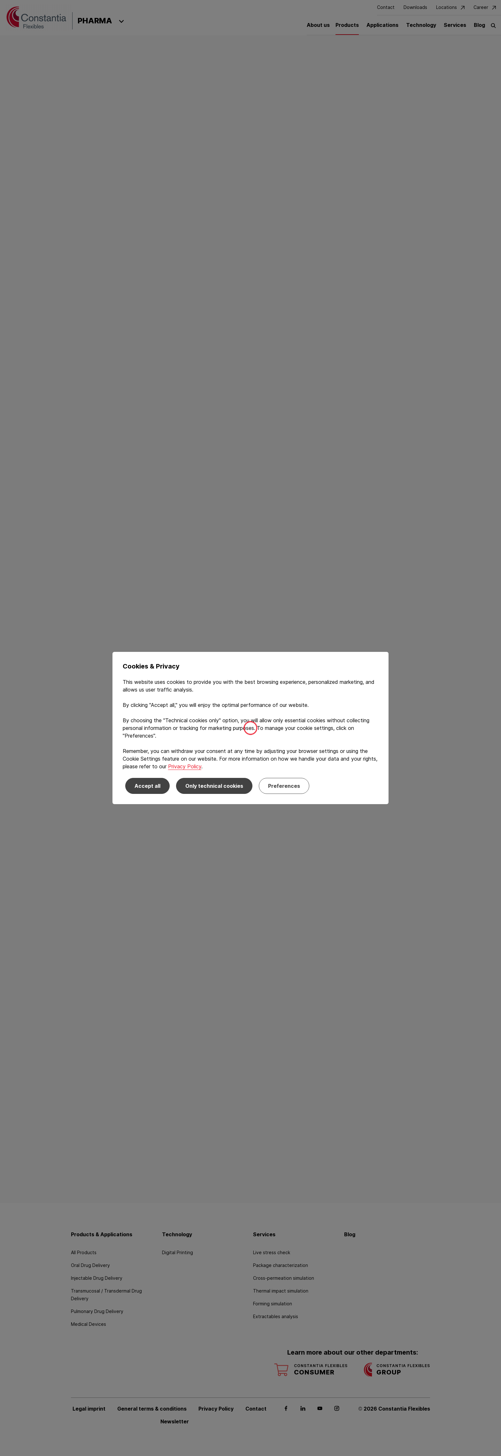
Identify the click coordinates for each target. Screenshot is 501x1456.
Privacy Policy (184, 766)
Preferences (284, 786)
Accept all (147, 786)
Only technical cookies (214, 786)
